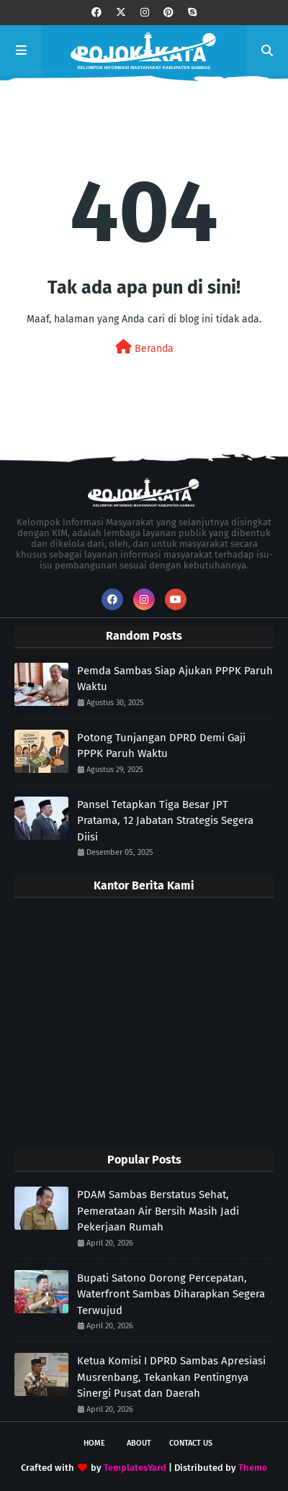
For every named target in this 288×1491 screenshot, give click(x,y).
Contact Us (190, 1443)
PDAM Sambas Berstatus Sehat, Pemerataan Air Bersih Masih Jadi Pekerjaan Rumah (158, 1210)
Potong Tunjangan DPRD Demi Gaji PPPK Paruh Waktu (161, 746)
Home (94, 1443)
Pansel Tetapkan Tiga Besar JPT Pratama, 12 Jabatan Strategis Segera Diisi (165, 820)
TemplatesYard (135, 1467)
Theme (252, 1467)
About (139, 1443)
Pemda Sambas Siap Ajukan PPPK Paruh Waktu (175, 679)
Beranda (144, 347)
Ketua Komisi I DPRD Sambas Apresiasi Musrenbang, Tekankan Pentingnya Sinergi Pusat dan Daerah (171, 1377)
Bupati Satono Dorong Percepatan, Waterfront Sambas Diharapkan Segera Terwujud (171, 1294)
